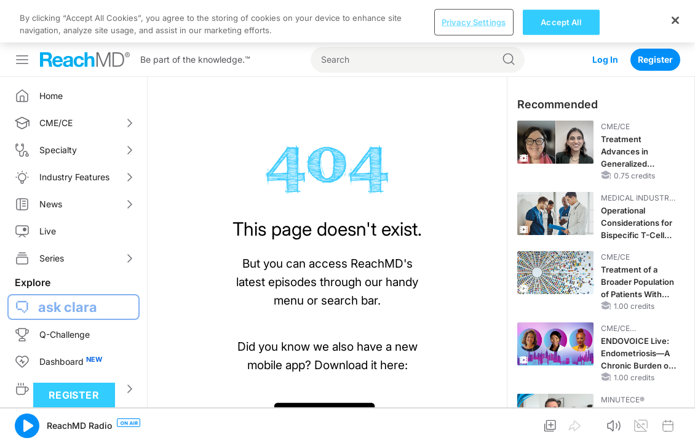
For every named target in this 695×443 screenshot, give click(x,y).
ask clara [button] (67, 265)
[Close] (675, 422)
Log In (605, 17)
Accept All (561, 424)
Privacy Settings (474, 424)
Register (655, 17)
